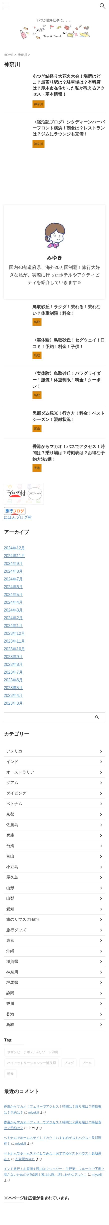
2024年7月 (13, 579)
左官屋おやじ (25, 1159)
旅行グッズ (16, 930)
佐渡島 (12, 825)
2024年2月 (13, 618)
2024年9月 (13, 563)
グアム (12, 783)
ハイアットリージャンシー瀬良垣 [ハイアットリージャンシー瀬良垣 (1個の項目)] (31, 1063)
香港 (10, 1014)
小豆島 (12, 867)
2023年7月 (13, 672)
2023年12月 (14, 633)
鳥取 (10, 1024)
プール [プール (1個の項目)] (87, 1063)
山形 (10, 888)
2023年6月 (13, 680)
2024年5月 (13, 594)
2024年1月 (13, 626)
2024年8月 (13, 571)
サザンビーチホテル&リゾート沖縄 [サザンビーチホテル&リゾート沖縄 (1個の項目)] (32, 1052)
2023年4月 (13, 695)
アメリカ (14, 751)
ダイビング (16, 793)
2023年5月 (13, 688)
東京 (10, 940)
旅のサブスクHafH (22, 919)
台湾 (10, 846)
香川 (10, 1003)
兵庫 (10, 835)
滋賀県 (12, 961)
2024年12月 (14, 548)
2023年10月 (14, 649)
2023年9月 (13, 657)
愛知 (10, 909)
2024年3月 (13, 610)
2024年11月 (14, 556)
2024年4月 (13, 602)
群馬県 (12, 982)
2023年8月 (13, 664)
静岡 (10, 993)
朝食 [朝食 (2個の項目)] (10, 1074)
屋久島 (12, 877)
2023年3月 (13, 703)
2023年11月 (14, 641)
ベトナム (14, 804)
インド (12, 761)
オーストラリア (20, 772)
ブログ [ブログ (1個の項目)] (69, 1063)
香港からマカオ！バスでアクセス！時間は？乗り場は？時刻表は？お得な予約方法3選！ (68, 453)
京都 (10, 814)
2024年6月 (13, 587)
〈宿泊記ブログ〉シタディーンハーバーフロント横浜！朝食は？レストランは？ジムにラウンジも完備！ (68, 128)
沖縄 (10, 951)
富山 (10, 856)
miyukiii (33, 1112)
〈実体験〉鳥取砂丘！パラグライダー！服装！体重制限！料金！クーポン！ (66, 380)
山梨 (10, 898)
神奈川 (12, 972)
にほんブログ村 (18, 517)
